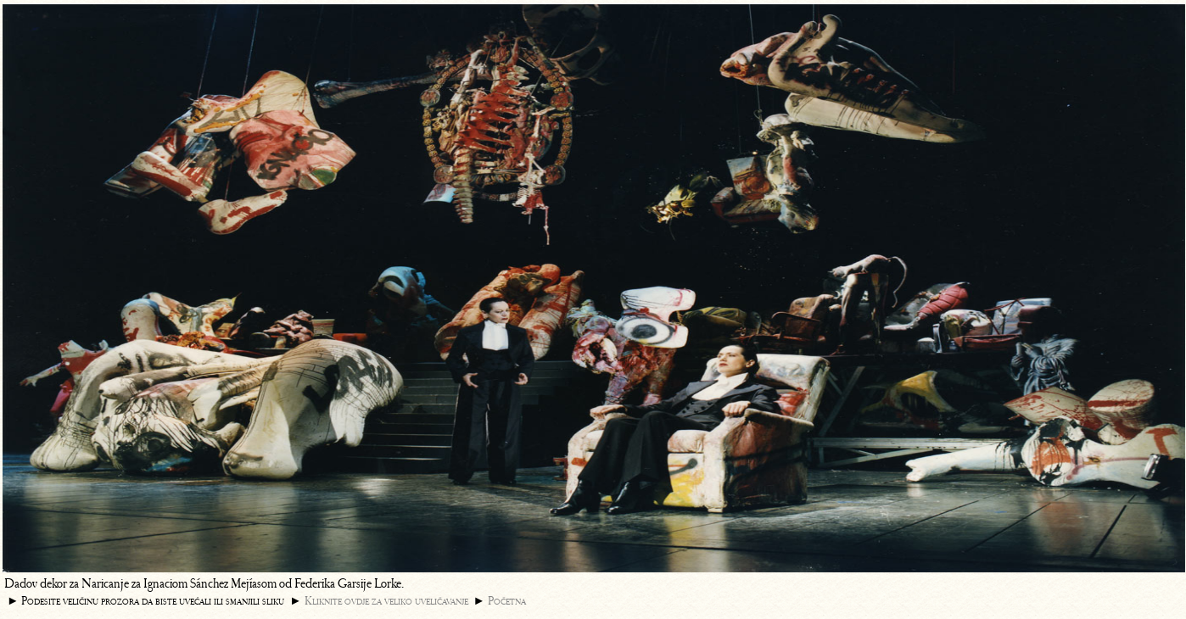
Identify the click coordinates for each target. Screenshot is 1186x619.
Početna (507, 601)
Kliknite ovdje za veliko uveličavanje (386, 601)
